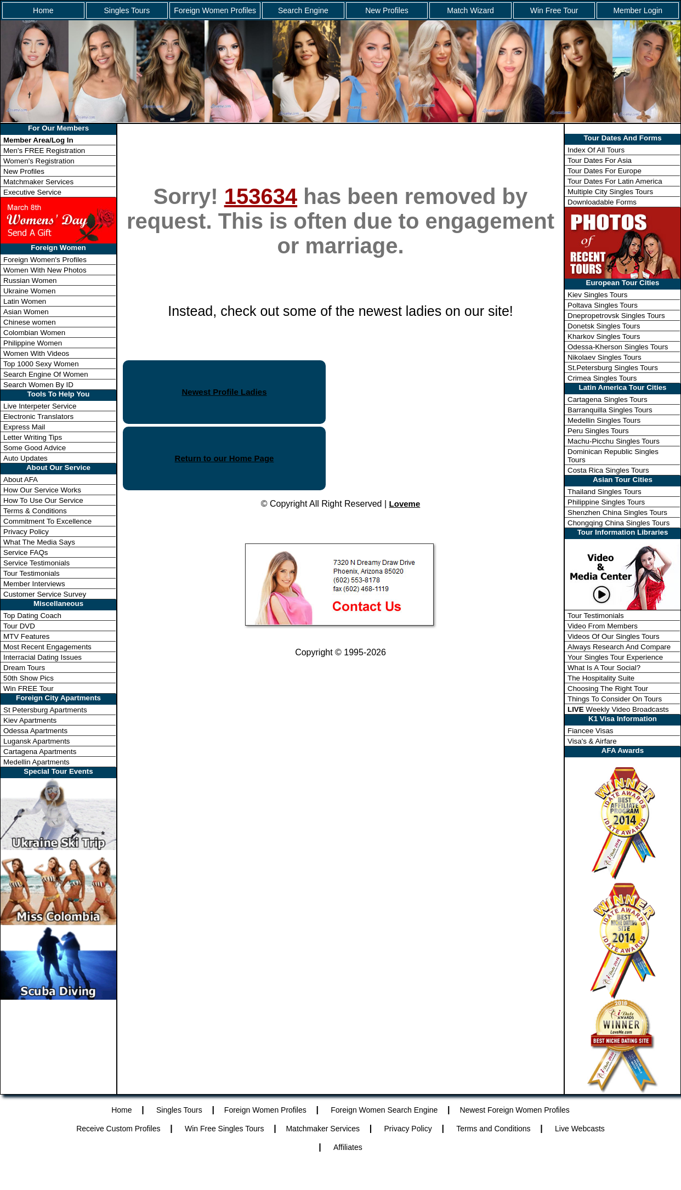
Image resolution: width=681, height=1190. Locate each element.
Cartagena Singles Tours (608, 399)
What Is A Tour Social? (604, 668)
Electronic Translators (38, 416)
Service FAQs (25, 552)
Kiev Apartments (29, 720)
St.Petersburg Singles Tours (613, 368)
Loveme (405, 503)
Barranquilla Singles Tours (610, 410)
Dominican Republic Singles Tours (613, 455)
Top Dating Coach (32, 615)
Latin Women (24, 301)
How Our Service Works (42, 490)
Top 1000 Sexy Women (41, 364)
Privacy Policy (26, 532)
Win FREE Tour (28, 688)
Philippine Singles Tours (606, 502)
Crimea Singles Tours (602, 378)
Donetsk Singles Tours (604, 326)
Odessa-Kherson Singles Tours (618, 347)
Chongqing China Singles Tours (618, 523)
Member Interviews (34, 584)
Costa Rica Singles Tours (608, 470)
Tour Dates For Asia (600, 160)
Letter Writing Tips (32, 437)
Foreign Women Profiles (215, 10)
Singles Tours (127, 10)
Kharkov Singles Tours (604, 336)
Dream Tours (24, 668)
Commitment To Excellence (47, 521)
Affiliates (347, 1147)
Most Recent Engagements (47, 647)
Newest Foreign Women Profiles (514, 1110)
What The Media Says (39, 542)
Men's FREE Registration (44, 150)
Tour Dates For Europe (605, 171)
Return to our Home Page (224, 458)
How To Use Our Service (43, 500)
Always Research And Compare (619, 647)
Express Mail (24, 427)
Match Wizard (470, 10)
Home (43, 10)
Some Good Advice (34, 448)
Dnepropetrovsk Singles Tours (616, 315)
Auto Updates (25, 458)
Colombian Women (34, 332)
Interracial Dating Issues (42, 657)
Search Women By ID (38, 385)
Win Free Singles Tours (224, 1128)
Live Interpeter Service (39, 406)
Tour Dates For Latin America (615, 181)
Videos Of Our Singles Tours (614, 636)
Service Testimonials (36, 563)
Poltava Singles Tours (603, 305)
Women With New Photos (45, 270)
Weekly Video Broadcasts (618, 709)
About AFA (20, 479)
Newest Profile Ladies (223, 391)
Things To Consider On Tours (615, 699)
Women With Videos (36, 353)
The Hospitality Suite (601, 678)
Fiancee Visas (590, 731)
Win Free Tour (554, 10)
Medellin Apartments (36, 762)
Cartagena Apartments (39, 751)
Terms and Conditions (493, 1128)
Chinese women (29, 322)
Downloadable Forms (602, 202)
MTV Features (26, 636)
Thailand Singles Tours (605, 492)
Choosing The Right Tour (608, 688)
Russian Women (30, 280)
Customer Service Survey (44, 594)
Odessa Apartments (35, 731)
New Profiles (386, 10)
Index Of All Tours (596, 150)
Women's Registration (39, 161)
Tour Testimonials (31, 573)
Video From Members (603, 626)
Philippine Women (32, 343)
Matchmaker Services (38, 182)
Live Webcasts (580, 1128)
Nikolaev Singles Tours (605, 357)
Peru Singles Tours (598, 431)
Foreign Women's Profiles (45, 260)
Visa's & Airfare (592, 741)
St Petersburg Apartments (45, 710)
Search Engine (303, 10)
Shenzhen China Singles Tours (617, 512)
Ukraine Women (29, 291)
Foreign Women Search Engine (384, 1110)
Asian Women (26, 312)
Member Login (637, 10)
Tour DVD (19, 626)
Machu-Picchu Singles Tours (614, 441)
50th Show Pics (28, 678)
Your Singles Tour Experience (615, 657)
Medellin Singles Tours (604, 420)
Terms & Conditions (35, 511)
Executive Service (32, 192)
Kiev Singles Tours (597, 295)
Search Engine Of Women (45, 374)
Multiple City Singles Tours (610, 192)
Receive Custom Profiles (118, 1128)
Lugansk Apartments (36, 741)
